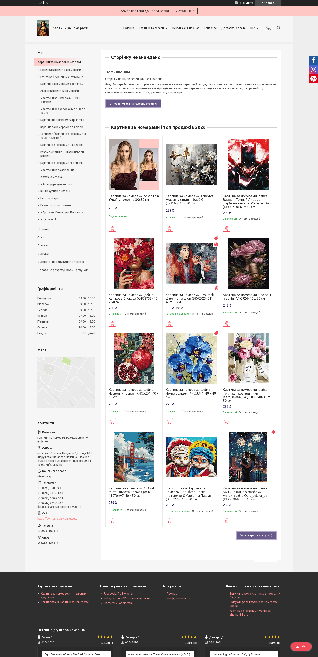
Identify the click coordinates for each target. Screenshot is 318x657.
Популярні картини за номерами (61, 76)
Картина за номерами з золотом (61, 83)
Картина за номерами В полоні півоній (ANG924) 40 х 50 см (247, 296)
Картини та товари (151, 28)
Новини (43, 229)
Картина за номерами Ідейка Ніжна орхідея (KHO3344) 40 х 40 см (191, 393)
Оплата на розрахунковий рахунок (62, 270)
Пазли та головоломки (55, 205)
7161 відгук (246, 2)
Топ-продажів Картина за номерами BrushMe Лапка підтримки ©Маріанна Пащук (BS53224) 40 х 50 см (188, 493)
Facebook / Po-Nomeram (119, 593)
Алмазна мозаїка (51, 177)
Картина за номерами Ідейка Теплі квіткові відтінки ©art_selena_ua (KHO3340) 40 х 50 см (246, 395)
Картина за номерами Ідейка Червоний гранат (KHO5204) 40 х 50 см (133, 393)
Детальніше (185, 11)
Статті (41, 237)
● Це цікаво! (48, 219)
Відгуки (43, 253)
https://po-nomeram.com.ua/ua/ (57, 518)
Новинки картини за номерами (60, 69)
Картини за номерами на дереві (61, 144)
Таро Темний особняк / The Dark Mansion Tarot (72, 654)
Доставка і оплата (233, 28)
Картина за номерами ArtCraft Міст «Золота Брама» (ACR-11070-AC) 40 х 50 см (132, 491)
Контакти (210, 28)
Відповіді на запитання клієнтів (60, 261)
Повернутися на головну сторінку (134, 103)
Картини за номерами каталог (59, 62)
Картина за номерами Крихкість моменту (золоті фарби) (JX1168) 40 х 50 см (190, 199)
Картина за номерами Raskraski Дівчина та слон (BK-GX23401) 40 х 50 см (190, 298)
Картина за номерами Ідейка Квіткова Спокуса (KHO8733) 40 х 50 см (133, 298)
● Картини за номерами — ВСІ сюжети (60, 99)
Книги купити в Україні (55, 191)
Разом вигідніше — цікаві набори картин (62, 153)
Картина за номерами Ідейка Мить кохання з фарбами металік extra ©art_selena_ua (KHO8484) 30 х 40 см (245, 493)
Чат (301, 646)
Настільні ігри (49, 198)
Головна (128, 28)
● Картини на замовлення (57, 170)
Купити (112, 228)
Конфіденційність (178, 598)
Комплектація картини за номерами (65, 602)
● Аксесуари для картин (56, 184)
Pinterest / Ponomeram (118, 603)
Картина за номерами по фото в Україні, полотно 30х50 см (134, 197)
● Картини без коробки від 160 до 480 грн (62, 110)
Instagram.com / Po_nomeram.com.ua (127, 598)
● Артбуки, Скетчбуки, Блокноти (61, 212)
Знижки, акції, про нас (185, 28)
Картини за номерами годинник (61, 163)
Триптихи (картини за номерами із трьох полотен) (63, 135)
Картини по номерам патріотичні (62, 120)
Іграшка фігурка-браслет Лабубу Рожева (236, 654)
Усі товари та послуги (255, 535)
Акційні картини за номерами (59, 90)
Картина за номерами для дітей (61, 127)
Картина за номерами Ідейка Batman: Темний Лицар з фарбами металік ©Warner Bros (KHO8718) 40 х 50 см (247, 201)
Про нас (42, 245)
